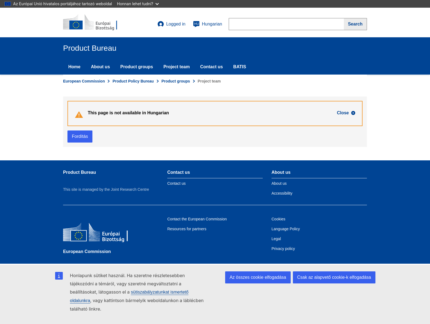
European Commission (84, 81)
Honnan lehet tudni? (138, 3)
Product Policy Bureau (133, 81)
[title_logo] (96, 22)
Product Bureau (79, 172)
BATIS (239, 66)
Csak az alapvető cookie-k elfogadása (334, 277)
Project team (176, 66)
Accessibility (281, 193)
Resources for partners (186, 229)
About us (100, 66)
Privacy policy (283, 248)
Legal (276, 239)
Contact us (211, 66)
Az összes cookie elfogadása (258, 277)
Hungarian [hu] (207, 24)
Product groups (136, 66)
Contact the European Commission (197, 219)
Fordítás (80, 136)
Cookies (278, 219)
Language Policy (285, 229)
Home (74, 66)
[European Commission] (103, 233)
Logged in (171, 24)
